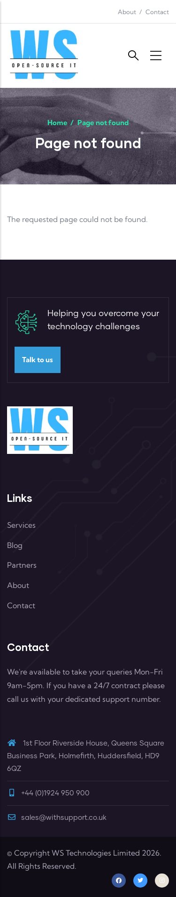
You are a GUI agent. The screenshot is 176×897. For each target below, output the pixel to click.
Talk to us (37, 359)
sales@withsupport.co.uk (57, 817)
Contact (157, 12)
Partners (22, 565)
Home (57, 122)
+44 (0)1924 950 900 (55, 793)
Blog (15, 545)
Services (21, 525)
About (127, 12)
